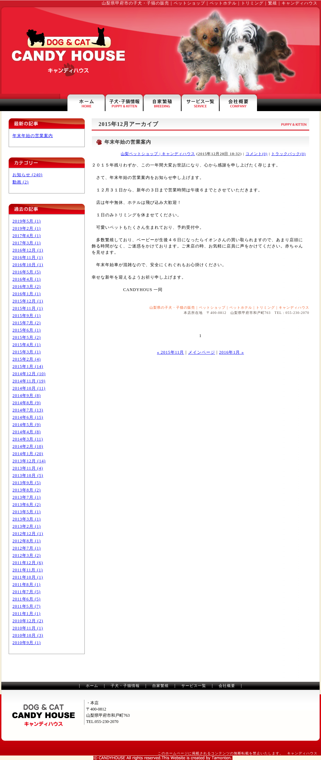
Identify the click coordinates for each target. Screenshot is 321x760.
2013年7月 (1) (26, 497)
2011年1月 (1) (26, 613)
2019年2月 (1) (26, 228)
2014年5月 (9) (26, 424)
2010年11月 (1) (27, 628)
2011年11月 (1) (27, 570)
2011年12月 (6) (27, 562)
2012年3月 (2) (26, 555)
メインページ (201, 352)
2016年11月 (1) (27, 257)
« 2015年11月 (170, 352)
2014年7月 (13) (27, 410)
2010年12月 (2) (27, 620)
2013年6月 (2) (26, 504)
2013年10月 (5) (27, 475)
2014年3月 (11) (27, 439)
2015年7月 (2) (26, 322)
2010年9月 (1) (26, 642)
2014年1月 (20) (27, 453)
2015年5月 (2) (26, 337)
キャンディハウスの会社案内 (238, 102)
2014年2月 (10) (27, 446)
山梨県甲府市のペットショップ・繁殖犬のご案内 (162, 102)
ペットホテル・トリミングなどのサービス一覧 (200, 102)
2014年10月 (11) (29, 388)
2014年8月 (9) (26, 402)
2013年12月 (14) (29, 461)
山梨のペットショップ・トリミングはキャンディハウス (66, 50)
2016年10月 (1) (27, 264)
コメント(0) (257, 154)
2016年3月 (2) (26, 286)
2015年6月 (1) (26, 330)
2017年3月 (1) (26, 243)
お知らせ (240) (27, 174)
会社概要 (227, 686)
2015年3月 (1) (26, 352)
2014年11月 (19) (29, 381)
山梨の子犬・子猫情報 (124, 102)
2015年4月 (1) (26, 344)
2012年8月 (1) (26, 541)
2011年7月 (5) (26, 591)
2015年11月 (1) (27, 308)
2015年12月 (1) (27, 301)
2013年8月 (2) (26, 490)
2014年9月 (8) (26, 395)
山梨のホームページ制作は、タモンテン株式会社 (162, 758)
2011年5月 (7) (26, 606)
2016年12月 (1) (27, 250)
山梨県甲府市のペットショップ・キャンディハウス (86, 102)
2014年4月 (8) (26, 431)
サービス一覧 (193, 686)
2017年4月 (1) (26, 235)
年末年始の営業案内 (32, 135)
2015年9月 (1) (26, 315)
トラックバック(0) (288, 154)
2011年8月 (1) (26, 584)
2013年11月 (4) (27, 468)
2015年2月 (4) (26, 359)
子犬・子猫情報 (125, 686)
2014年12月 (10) (29, 373)
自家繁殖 (160, 686)
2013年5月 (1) (26, 511)
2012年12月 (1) (27, 533)
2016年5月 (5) (26, 272)
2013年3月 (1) (26, 519)
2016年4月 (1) (26, 279)
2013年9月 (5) (26, 482)
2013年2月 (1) (26, 526)
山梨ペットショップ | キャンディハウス (158, 154)
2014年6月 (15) (27, 417)
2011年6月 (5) (26, 599)
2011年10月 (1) (27, 577)
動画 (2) (20, 182)
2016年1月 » (231, 352)
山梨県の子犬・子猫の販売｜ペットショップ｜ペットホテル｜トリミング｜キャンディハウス (229, 307)
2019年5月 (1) (26, 221)
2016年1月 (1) (26, 293)
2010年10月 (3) (27, 635)
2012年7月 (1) (26, 548)
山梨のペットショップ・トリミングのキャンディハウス (43, 715)
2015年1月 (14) (27, 366)
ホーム (92, 686)
